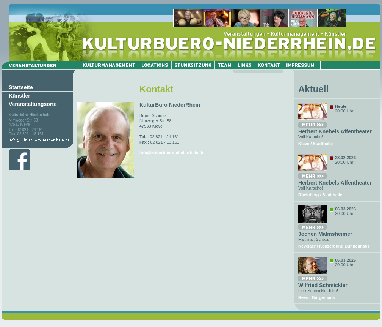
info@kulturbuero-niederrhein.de (171, 152)
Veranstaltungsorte (33, 104)
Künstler (19, 96)
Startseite (21, 87)
